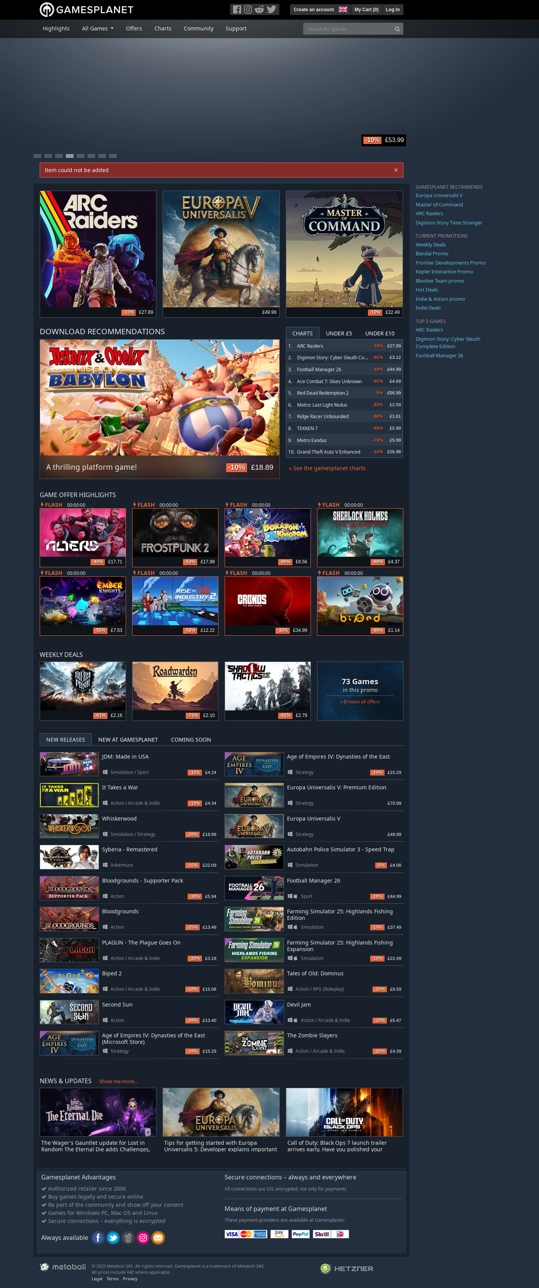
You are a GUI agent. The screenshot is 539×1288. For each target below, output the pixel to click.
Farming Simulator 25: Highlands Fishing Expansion (340, 946)
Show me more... (118, 1081)
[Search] (397, 29)
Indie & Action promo (440, 298)
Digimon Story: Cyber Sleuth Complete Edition (346, 357)
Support (236, 28)
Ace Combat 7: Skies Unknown (329, 381)
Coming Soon (191, 739)
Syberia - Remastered (130, 849)
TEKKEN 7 (307, 428)
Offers (134, 28)
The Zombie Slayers (312, 1035)
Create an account (314, 9)
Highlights (56, 28)
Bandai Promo (432, 253)
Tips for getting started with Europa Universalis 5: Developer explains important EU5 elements (220, 1149)
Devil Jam (299, 1004)
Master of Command (439, 204)
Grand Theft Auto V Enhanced (328, 452)
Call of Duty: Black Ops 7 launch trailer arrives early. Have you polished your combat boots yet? (337, 1149)
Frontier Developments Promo (451, 262)
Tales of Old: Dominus (315, 973)
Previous (49, 399)
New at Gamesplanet (128, 739)
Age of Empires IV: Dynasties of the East (338, 756)
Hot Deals (427, 289)
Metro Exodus (312, 440)
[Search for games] (347, 29)
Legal (97, 1278)
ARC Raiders (310, 346)
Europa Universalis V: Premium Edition (336, 787)
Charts (162, 28)
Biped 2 (112, 973)
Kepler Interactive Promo (444, 271)
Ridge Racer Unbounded (323, 416)
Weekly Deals (431, 244)
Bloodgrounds (120, 911)
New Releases (65, 739)
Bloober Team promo (440, 280)
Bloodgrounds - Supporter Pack (142, 880)
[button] (342, 8)
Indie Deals (428, 307)
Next (269, 399)
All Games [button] (95, 28)
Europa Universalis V (313, 818)
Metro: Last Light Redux (322, 405)
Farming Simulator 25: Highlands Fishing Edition (340, 914)
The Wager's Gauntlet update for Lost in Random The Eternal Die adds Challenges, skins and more (95, 1149)
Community (198, 28)
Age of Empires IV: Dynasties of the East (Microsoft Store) (153, 1038)
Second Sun (117, 1004)
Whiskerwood (119, 818)
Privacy (130, 1278)
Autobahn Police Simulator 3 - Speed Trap (341, 849)
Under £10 (380, 333)
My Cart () (366, 9)
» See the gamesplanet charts (327, 468)
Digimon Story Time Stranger (449, 222)
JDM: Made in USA (125, 756)
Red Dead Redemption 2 (323, 393)
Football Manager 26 (319, 369)
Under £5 (339, 333)
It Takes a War (120, 787)
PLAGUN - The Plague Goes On (141, 942)
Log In (393, 9)
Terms (113, 1278)
